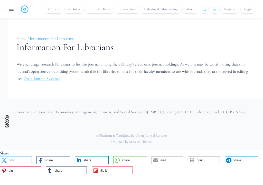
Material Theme (140, 142)
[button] (16, 160)
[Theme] (214, 9)
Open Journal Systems (41, 78)
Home (21, 38)
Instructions (127, 9)
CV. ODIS (186, 112)
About (190, 9)
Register (230, 9)
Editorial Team (99, 9)
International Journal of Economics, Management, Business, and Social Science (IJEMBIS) (88, 112)
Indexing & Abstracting (160, 9)
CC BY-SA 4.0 (235, 112)
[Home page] (25, 9)
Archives (74, 9)
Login (248, 9)
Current (54, 9)
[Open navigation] (11, 9)
